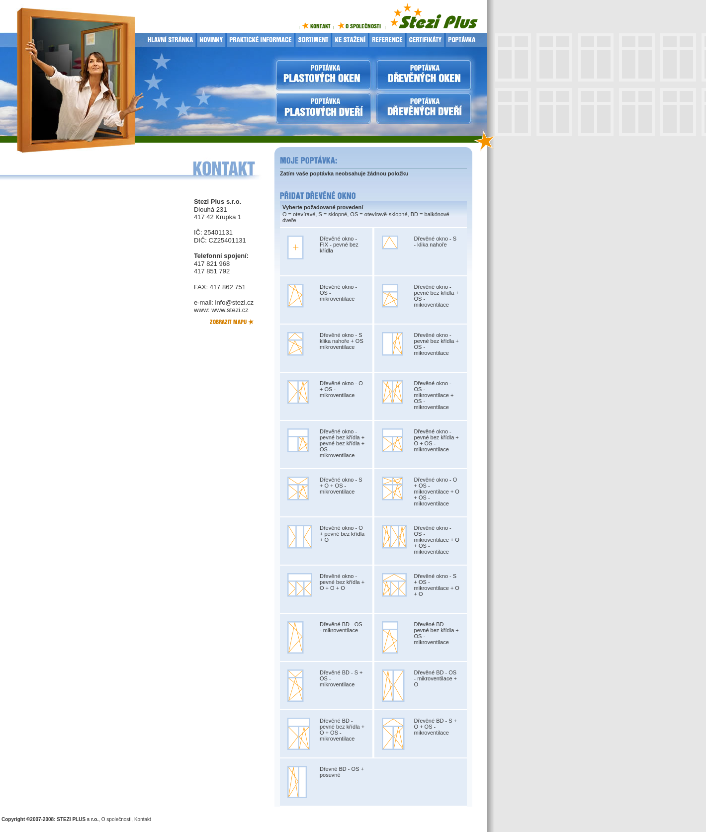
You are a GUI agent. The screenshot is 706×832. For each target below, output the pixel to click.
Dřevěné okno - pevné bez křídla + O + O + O (342, 582)
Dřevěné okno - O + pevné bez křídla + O (342, 534)
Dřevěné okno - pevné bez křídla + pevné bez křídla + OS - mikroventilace (342, 443)
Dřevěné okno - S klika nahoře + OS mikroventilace (341, 341)
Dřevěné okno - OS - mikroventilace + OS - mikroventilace (434, 395)
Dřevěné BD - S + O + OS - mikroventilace (435, 727)
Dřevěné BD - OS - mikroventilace (341, 627)
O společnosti (116, 819)
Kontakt (142, 819)
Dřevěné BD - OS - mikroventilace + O (435, 678)
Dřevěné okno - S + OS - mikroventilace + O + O (436, 585)
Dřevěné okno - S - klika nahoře (435, 242)
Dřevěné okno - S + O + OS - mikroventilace (341, 486)
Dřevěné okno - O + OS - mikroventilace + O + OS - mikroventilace (436, 491)
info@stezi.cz (234, 302)
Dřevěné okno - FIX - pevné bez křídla (339, 244)
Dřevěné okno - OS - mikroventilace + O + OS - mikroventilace (436, 540)
